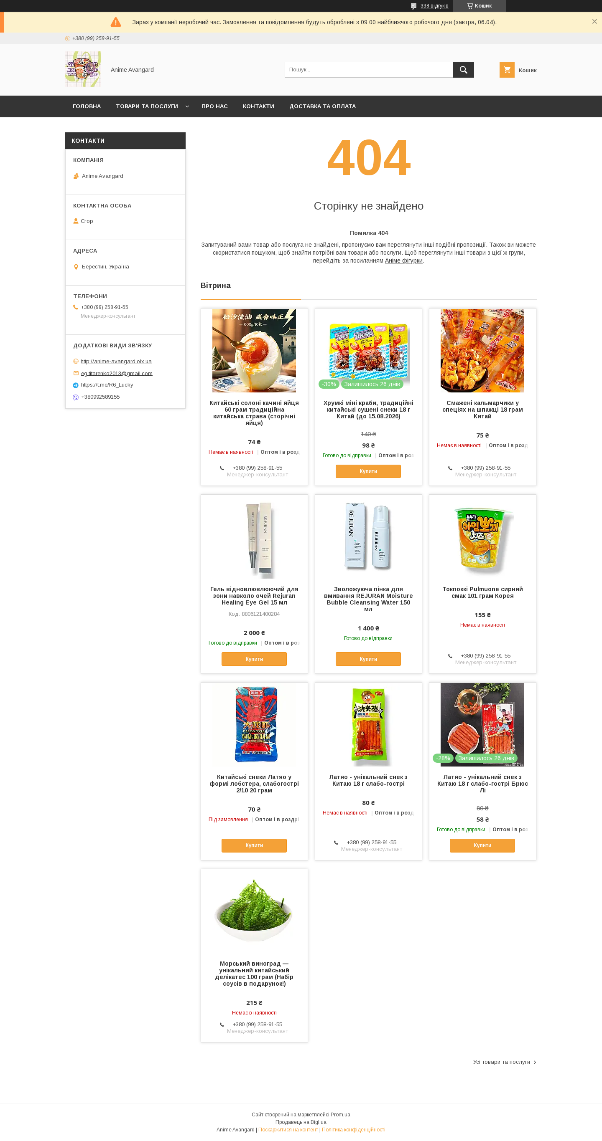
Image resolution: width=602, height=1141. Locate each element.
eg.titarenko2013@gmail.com (117, 373)
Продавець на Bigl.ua (301, 1122)
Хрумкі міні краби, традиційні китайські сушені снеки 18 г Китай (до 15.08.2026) (368, 410)
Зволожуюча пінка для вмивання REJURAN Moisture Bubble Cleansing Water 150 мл (368, 599)
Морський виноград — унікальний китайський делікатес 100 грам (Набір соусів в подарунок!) (254, 973)
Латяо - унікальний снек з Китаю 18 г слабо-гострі (368, 780)
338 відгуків (435, 6)
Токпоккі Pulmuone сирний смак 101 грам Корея (482, 592)
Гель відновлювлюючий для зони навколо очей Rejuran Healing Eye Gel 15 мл (254, 596)
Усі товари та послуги (501, 1062)
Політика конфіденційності (353, 1130)
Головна (87, 106)
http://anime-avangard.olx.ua (116, 361)
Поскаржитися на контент (288, 1130)
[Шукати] (463, 70)
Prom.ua (340, 1115)
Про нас (215, 106)
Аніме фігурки (404, 260)
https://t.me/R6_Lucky (107, 385)
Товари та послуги (147, 106)
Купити (368, 471)
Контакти (258, 106)
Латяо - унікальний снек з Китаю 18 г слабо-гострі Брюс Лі (482, 784)
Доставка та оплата (322, 106)
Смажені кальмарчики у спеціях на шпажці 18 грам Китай (482, 410)
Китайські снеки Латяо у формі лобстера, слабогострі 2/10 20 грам (254, 784)
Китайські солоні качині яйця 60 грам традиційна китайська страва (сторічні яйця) (254, 413)
